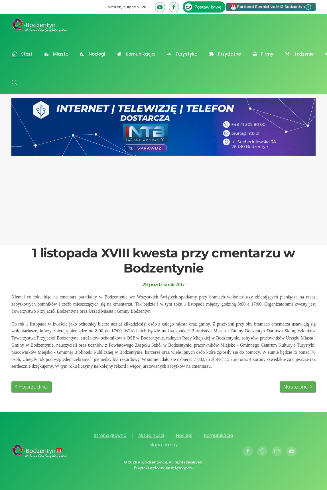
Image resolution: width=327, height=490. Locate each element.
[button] (14, 82)
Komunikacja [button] (136, 54)
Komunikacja (218, 436)
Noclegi (184, 436)
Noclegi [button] (92, 54)
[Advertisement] (163, 198)
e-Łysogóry (181, 467)
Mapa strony (163, 446)
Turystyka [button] (182, 54)
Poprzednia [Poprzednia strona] (31, 386)
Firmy (263, 54)
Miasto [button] (56, 54)
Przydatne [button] (225, 54)
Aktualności (151, 436)
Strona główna (110, 436)
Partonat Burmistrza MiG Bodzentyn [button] (271, 7)
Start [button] (22, 54)
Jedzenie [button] (299, 54)
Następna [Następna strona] (297, 386)
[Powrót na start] (39, 25)
